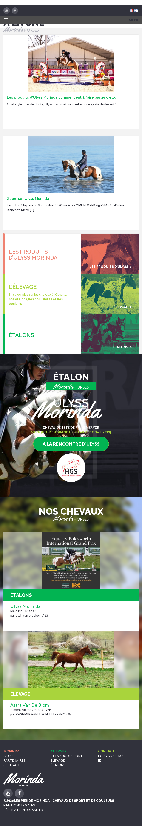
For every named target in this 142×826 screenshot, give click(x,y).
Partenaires (14, 760)
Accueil (10, 756)
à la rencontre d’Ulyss (71, 443)
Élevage (58, 760)
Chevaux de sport (66, 756)
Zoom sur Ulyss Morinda (28, 199)
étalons (58, 765)
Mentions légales (19, 805)
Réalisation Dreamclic (23, 810)
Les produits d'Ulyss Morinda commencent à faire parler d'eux (61, 97)
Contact (11, 765)
